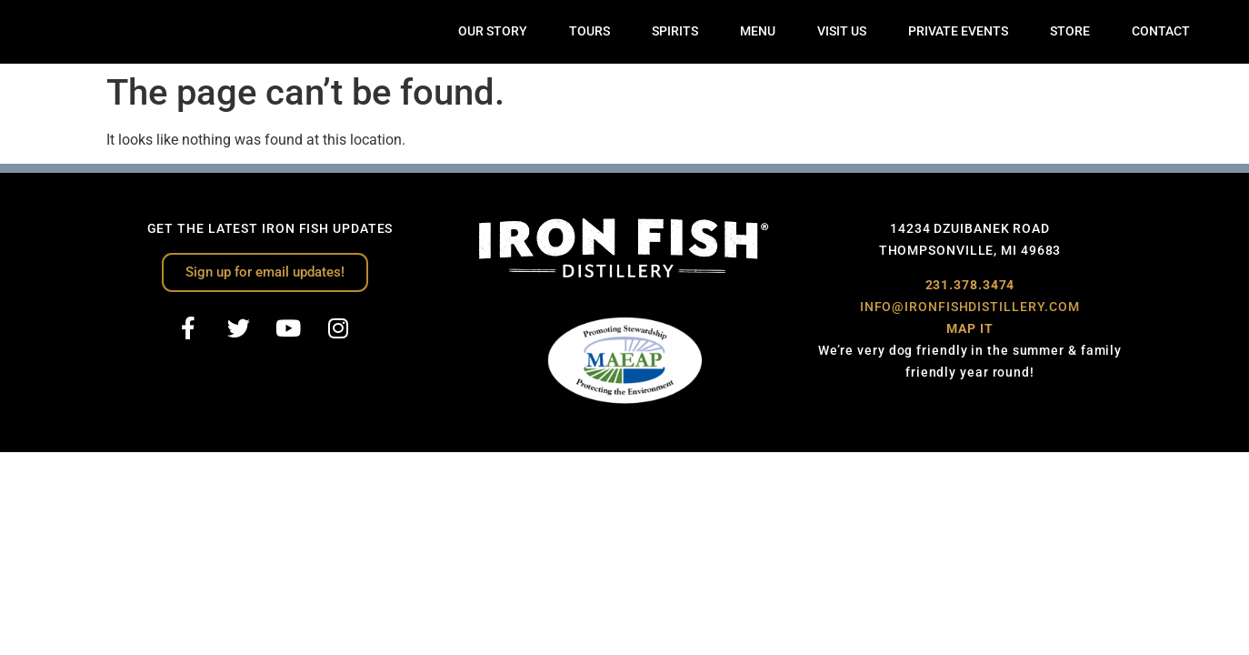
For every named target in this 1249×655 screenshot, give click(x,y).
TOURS (589, 31)
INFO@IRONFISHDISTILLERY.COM (970, 306)
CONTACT (1161, 31)
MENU (757, 31)
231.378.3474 (970, 284)
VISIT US (841, 31)
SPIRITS (675, 31)
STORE (1070, 31)
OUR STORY (492, 31)
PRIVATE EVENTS (958, 31)
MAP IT (969, 328)
